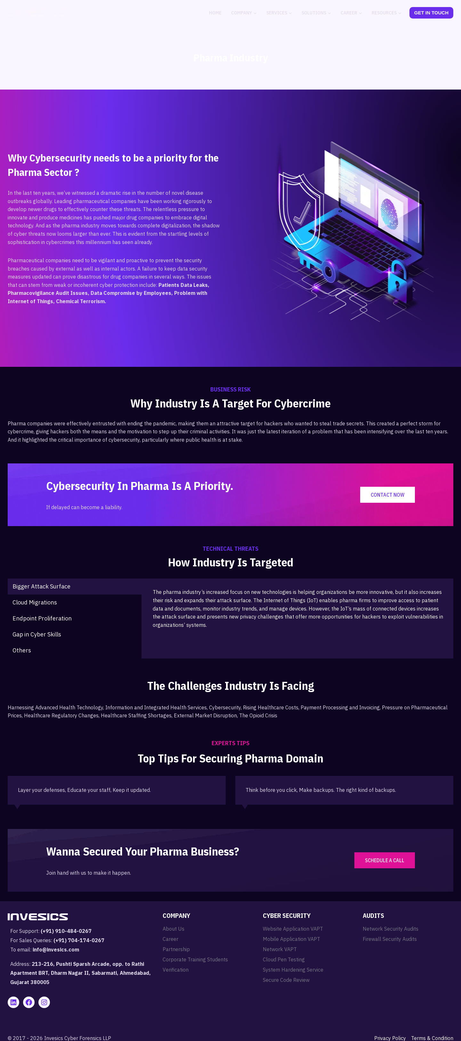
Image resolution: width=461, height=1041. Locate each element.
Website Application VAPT (293, 929)
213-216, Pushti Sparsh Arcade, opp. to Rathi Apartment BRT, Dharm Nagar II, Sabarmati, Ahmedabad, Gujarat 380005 (80, 973)
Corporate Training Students (195, 959)
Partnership (176, 949)
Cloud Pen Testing (284, 959)
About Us (173, 929)
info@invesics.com (56, 949)
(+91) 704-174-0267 (78, 940)
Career (170, 939)
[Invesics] (38, 12)
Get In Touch (431, 12)
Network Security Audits (390, 929)
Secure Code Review (286, 980)
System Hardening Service (293, 969)
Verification (176, 969)
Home (215, 13)
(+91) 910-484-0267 (66, 931)
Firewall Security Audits (390, 939)
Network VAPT (280, 949)
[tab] (75, 587)
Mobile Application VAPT (291, 939)
